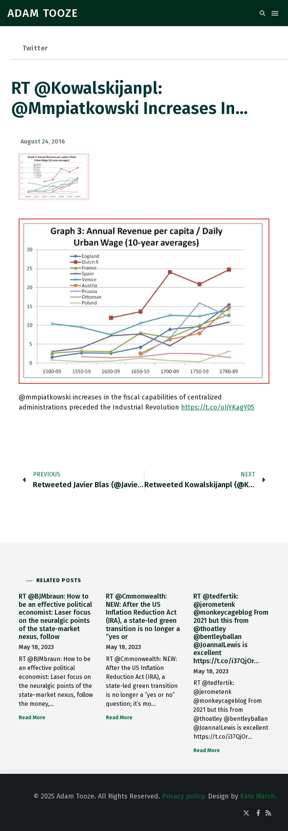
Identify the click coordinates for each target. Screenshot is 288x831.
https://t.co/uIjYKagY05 (217, 407)
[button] (262, 13)
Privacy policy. (184, 796)
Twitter (35, 48)
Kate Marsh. (258, 796)
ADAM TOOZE (42, 13)
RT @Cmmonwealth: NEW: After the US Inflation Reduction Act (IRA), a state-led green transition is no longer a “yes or (143, 616)
